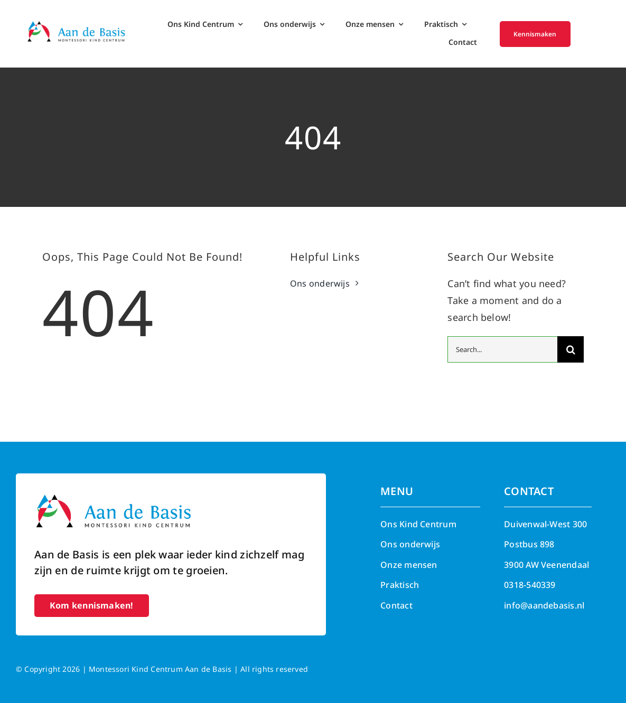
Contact (396, 605)
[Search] (570, 349)
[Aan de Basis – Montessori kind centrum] (76, 24)
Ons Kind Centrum (418, 524)
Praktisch (399, 585)
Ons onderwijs (410, 544)
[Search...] (502, 349)
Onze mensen (408, 565)
